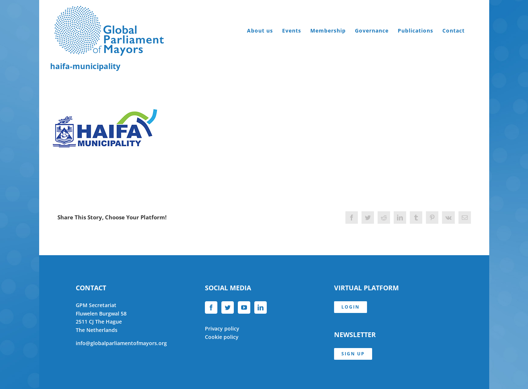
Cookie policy (222, 336)
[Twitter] (227, 307)
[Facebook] (211, 307)
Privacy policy (222, 328)
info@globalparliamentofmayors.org (121, 343)
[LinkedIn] (260, 307)
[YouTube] (244, 307)
